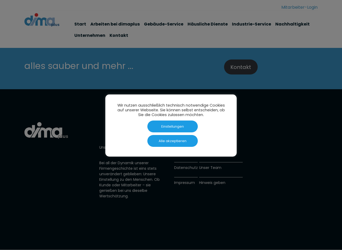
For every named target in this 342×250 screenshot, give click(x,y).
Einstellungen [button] (172, 126)
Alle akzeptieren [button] (172, 140)
